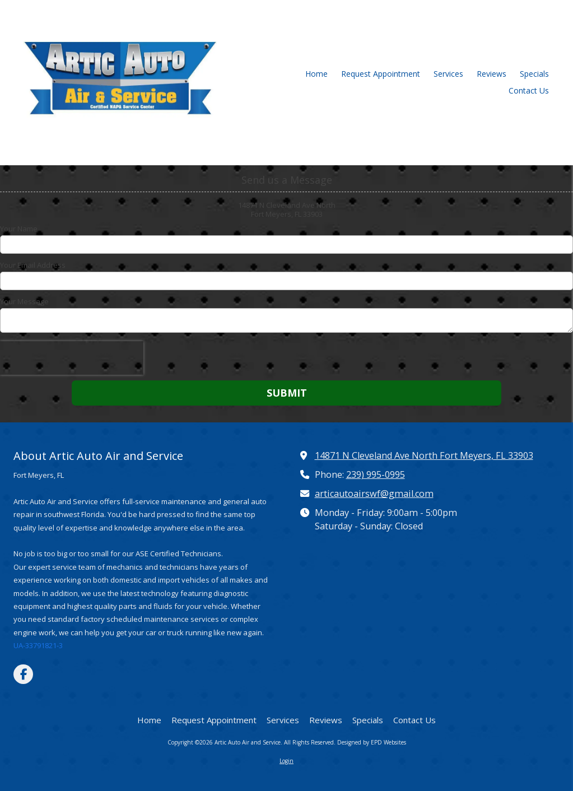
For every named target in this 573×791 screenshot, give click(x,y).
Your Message (24, 301)
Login (286, 761)
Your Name (19, 228)
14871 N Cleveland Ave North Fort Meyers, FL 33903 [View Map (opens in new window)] (424, 455)
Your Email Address (33, 264)
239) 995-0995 (375, 474)
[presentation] (71, 358)
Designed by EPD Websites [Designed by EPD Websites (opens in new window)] (371, 742)
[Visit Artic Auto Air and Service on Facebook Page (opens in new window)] (23, 674)
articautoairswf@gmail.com (374, 493)
